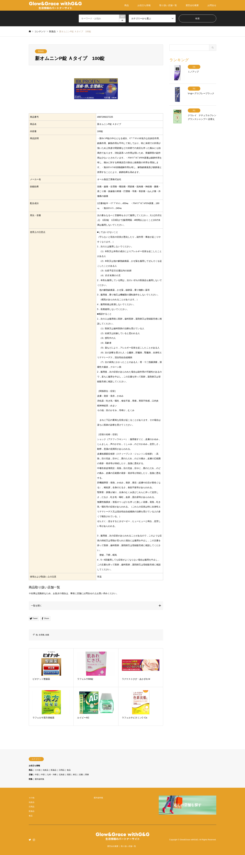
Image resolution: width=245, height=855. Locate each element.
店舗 (30, 774)
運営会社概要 (192, 5)
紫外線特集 (39, 779)
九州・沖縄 (51, 774)
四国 (69, 774)
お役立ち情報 (144, 5)
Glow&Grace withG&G (189, 840)
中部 (43, 774)
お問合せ (212, 5)
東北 (75, 774)
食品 (69, 770)
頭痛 (47, 635)
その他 (37, 770)
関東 (87, 774)
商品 (126, 5)
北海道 (62, 774)
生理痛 (41, 635)
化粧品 (45, 770)
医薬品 (41, 51)
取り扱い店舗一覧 (168, 5)
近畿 (81, 774)
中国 (37, 774)
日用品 (62, 770)
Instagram (34, 840)
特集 (30, 779)
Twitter (30, 840)
